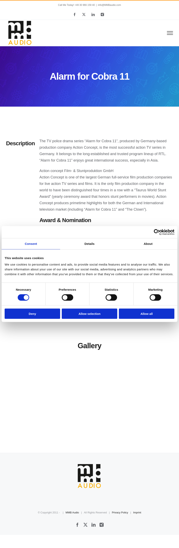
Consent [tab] (31, 243)
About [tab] (148, 243)
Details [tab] (89, 243)
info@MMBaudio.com (109, 5)
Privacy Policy (120, 512)
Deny (32, 313)
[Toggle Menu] (170, 33)
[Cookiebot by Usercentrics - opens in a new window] (156, 232)
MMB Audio (72, 512)
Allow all (146, 313)
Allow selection (89, 313)
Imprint (137, 512)
